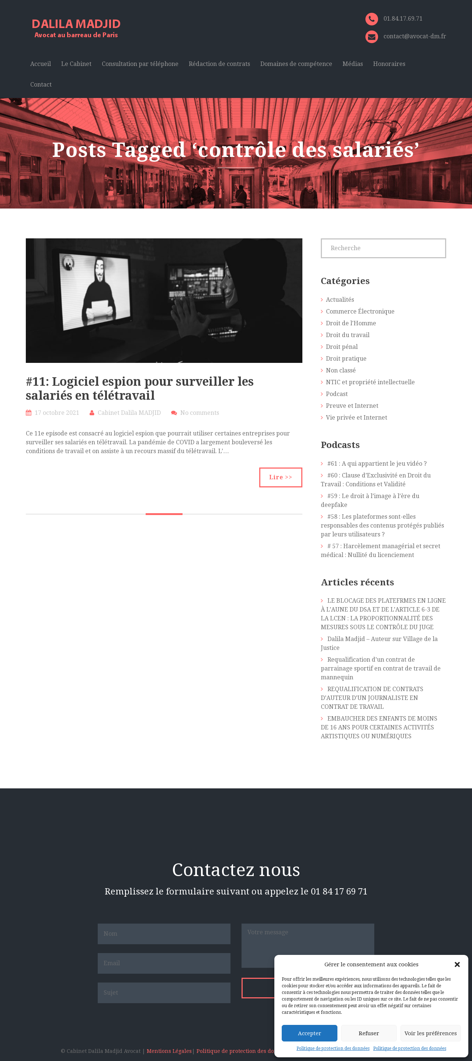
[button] (457, 964)
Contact (41, 84)
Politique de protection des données (332, 1048)
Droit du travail (347, 335)
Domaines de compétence (296, 63)
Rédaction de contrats (219, 63)
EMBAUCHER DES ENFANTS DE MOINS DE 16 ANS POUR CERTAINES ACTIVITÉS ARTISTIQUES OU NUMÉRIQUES (379, 727)
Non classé (341, 370)
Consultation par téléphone (140, 63)
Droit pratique (346, 358)
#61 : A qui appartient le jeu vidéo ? (377, 463)
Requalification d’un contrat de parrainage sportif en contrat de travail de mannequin (381, 668)
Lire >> (280, 477)
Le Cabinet (76, 63)
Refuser (369, 1033)
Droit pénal (342, 346)
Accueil (40, 63)
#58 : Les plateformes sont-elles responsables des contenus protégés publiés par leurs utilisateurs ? (382, 525)
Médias (353, 63)
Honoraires (389, 63)
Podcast (337, 394)
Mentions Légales (169, 1051)
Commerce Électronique (360, 311)
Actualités (340, 299)
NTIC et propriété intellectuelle (370, 382)
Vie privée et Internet (356, 417)
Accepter (309, 1033)
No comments (199, 412)
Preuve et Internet (352, 405)
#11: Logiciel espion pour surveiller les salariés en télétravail (140, 389)
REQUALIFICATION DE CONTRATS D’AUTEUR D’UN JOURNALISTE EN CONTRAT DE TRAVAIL (372, 698)
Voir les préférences (431, 1033)
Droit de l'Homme (351, 323)
